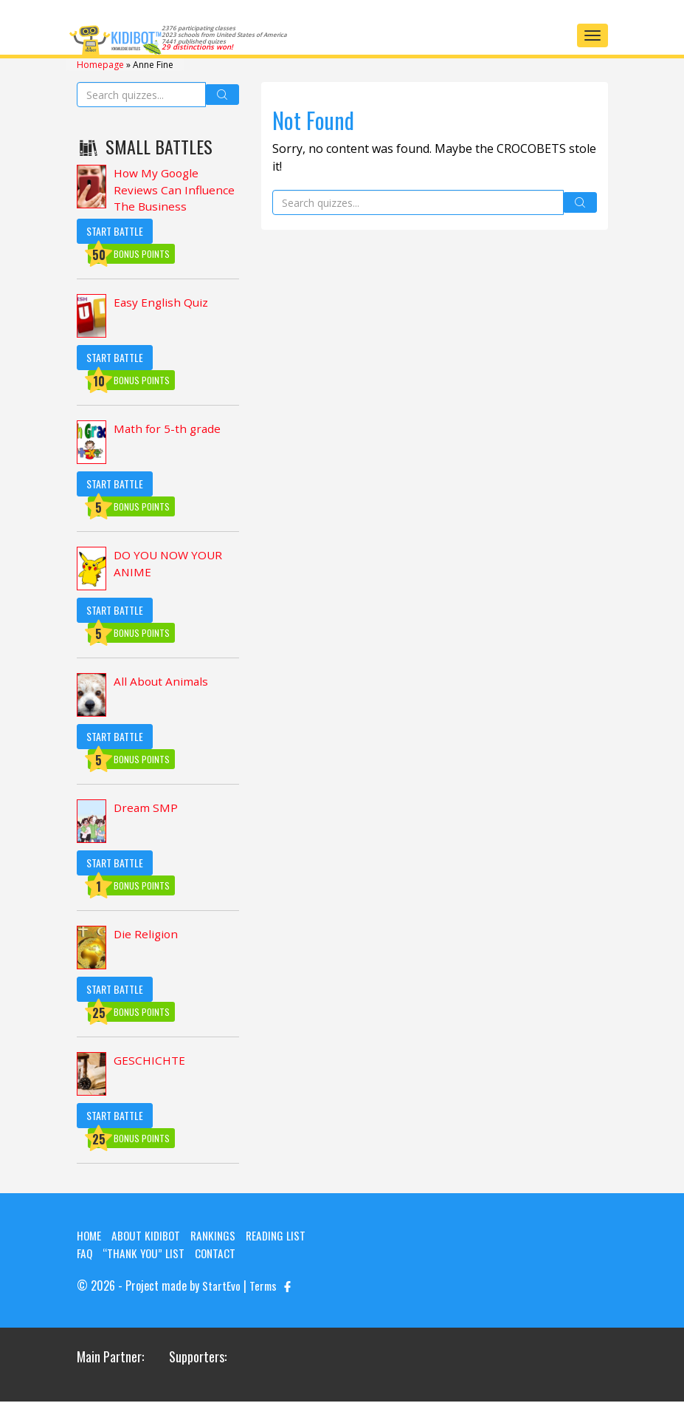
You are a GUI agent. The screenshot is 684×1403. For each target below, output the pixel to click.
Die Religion (147, 937)
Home (90, 1237)
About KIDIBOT (148, 1237)
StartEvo (221, 1288)
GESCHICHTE (150, 1063)
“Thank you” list (145, 1255)
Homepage (100, 64)
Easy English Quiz (162, 305)
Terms (263, 1288)
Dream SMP (146, 810)
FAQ (85, 1255)
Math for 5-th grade (169, 431)
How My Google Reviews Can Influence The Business (175, 190)
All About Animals (162, 684)
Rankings (217, 1237)
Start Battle (114, 233)
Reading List (283, 1237)
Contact (219, 1255)
